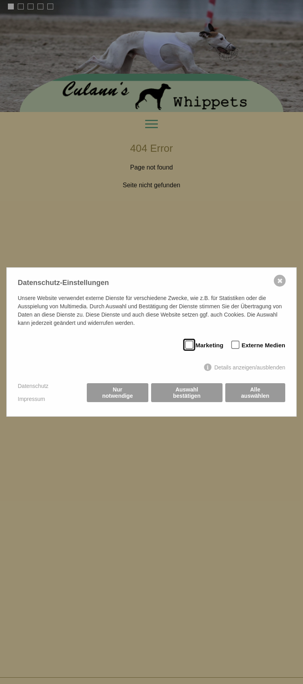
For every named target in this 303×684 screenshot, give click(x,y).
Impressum (31, 399)
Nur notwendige (117, 392)
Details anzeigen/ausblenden (249, 367)
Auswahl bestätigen (186, 392)
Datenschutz (33, 386)
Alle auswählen (255, 392)
